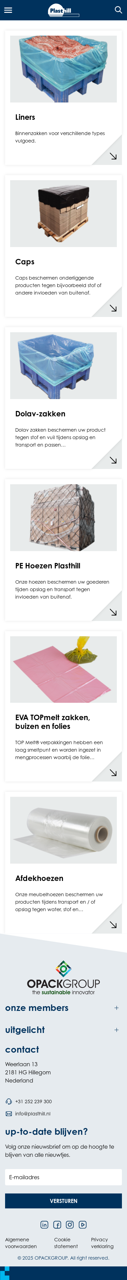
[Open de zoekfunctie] (116, 10)
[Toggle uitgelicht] (63, 1030)
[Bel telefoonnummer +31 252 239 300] (28, 1101)
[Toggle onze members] (63, 1008)
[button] (63, 1200)
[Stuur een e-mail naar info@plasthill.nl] (27, 1113)
